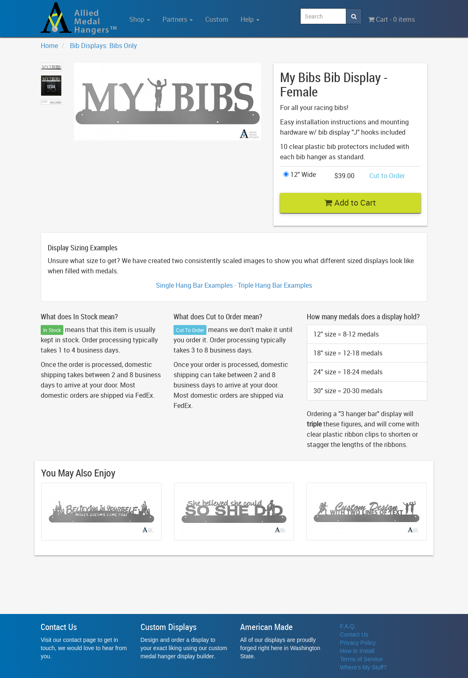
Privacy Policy (358, 642)
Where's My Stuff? (363, 667)
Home (49, 45)
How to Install (357, 651)
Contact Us (354, 634)
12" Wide (299, 174)
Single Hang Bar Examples (194, 285)
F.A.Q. (348, 626)
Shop (139, 19)
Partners (177, 19)
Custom (216, 19)
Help (250, 19)
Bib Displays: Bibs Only (103, 45)
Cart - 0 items (391, 19)
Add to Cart (350, 202)
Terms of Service (361, 659)
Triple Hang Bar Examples (275, 285)
